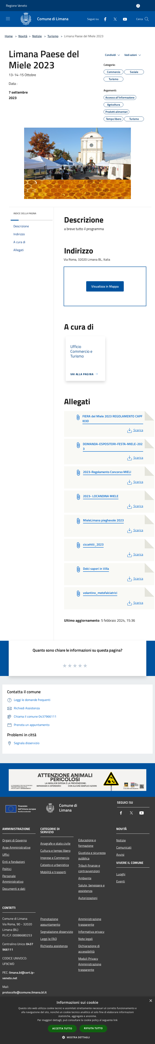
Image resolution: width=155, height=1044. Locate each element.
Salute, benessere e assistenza (91, 888)
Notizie (37, 36)
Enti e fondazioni (13, 861)
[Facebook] (104, 19)
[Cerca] (146, 19)
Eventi (120, 881)
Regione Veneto (16, 5)
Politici (6, 868)
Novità (22, 36)
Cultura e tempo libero (55, 850)
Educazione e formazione (87, 843)
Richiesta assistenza (54, 946)
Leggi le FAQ (48, 938)
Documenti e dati (13, 888)
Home (9, 36)
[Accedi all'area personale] (138, 5)
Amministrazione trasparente (89, 922)
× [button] (150, 1000)
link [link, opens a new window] (115, 1020)
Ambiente (84, 878)
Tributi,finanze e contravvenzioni (89, 868)
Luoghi (120, 874)
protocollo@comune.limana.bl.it (24, 992)
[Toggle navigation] (8, 18)
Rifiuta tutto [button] (93, 1028)
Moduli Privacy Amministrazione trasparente (89, 964)
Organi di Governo (14, 840)
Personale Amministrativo (12, 879)
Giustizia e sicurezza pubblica (92, 855)
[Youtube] (123, 19)
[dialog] (77, 1020)
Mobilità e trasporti (53, 872)
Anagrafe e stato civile (55, 843)
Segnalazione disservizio (56, 931)
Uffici (5, 854)
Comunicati (123, 847)
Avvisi (120, 854)
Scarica (134, 430)
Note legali (85, 938)
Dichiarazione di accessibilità (89, 949)
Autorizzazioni (87, 898)
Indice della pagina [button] (24, 213)
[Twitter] (113, 19)
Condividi (113, 55)
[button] (77, 1037)
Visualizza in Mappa (105, 286)
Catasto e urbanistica (54, 864)
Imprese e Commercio (54, 857)
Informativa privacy (91, 931)
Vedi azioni (133, 55)
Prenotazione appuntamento (50, 922)
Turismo (52, 36)
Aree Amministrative (16, 847)
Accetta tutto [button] (62, 1028)
